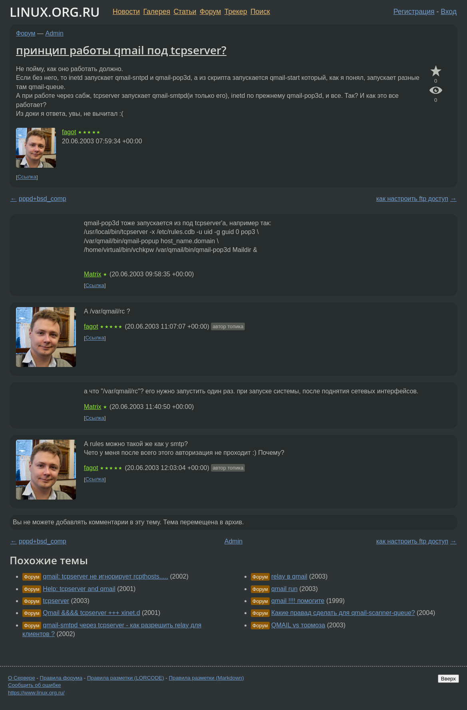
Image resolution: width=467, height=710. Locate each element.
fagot (69, 132)
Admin (55, 33)
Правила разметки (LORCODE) (125, 678)
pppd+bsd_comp (42, 198)
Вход (449, 12)
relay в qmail (289, 576)
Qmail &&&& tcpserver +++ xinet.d (91, 612)
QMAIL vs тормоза (298, 625)
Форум (210, 12)
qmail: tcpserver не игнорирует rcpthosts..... (105, 576)
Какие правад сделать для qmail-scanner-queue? (343, 612)
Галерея (156, 12)
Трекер (236, 12)
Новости (126, 12)
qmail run (284, 588)
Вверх (448, 679)
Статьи (184, 12)
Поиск (260, 12)
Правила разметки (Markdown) (206, 678)
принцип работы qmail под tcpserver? (121, 50)
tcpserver (56, 600)
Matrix (92, 274)
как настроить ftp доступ (412, 198)
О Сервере (21, 678)
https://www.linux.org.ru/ (36, 693)
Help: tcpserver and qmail (79, 588)
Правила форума (61, 678)
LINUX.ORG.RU (55, 11)
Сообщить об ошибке (34, 685)
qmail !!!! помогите (297, 600)
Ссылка (27, 177)
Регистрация (414, 12)
